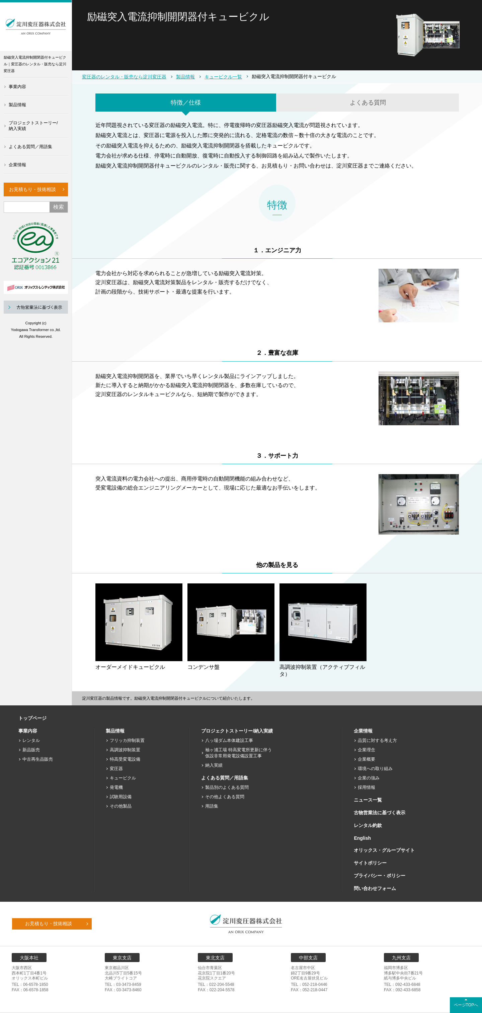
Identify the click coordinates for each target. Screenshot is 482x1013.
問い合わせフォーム (375, 888)
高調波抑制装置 (125, 749)
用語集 (211, 806)
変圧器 (116, 768)
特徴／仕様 (186, 102)
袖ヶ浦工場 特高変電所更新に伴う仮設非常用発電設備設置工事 (238, 752)
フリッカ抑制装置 (127, 740)
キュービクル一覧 (223, 76)
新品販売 (31, 749)
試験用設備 (121, 796)
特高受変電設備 (125, 759)
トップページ (32, 718)
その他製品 (121, 806)
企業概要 (366, 759)
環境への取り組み (375, 768)
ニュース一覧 (368, 800)
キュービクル (123, 777)
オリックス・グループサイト (384, 850)
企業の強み (369, 777)
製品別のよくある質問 (227, 787)
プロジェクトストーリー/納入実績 (33, 125)
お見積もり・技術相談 (32, 189)
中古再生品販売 (37, 759)
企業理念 (366, 749)
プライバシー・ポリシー (379, 875)
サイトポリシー (370, 863)
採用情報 (366, 787)
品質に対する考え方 (377, 740)
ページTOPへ (466, 1005)
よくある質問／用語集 (30, 146)
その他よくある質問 (224, 796)
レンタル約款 (368, 825)
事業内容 (17, 86)
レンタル (31, 740)
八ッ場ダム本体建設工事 (229, 740)
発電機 (116, 787)
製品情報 (17, 104)
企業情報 (17, 164)
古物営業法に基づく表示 (379, 812)
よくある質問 (368, 102)
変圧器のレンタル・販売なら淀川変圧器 (124, 76)
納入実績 (214, 765)
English (362, 838)
